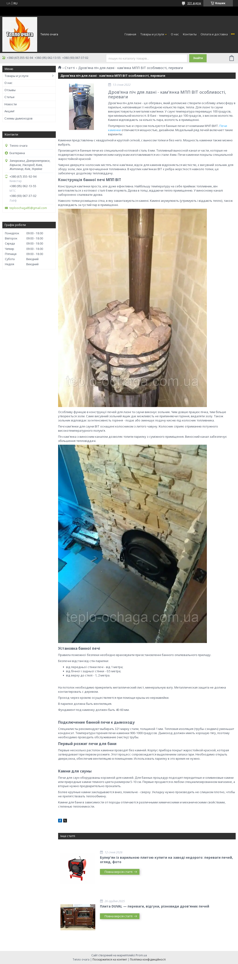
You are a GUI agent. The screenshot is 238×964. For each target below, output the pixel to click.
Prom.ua (141, 955)
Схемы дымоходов (18, 118)
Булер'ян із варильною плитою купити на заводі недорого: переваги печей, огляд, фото (166, 859)
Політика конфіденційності (148, 959)
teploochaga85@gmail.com (28, 208)
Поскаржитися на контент (110, 959)
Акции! (9, 111)
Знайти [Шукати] (198, 58)
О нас (175, 34)
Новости (10, 104)
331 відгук (194, 3)
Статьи (9, 97)
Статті (70, 68)
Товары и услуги (152, 34)
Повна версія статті (118, 872)
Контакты (190, 34)
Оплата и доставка (214, 34)
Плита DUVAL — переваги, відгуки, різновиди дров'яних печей (154, 906)
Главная (130, 34)
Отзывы (10, 90)
